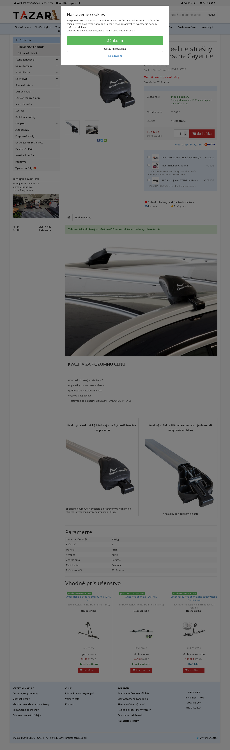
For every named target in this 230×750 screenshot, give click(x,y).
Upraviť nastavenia (115, 48)
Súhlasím (115, 40)
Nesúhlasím (115, 55)
